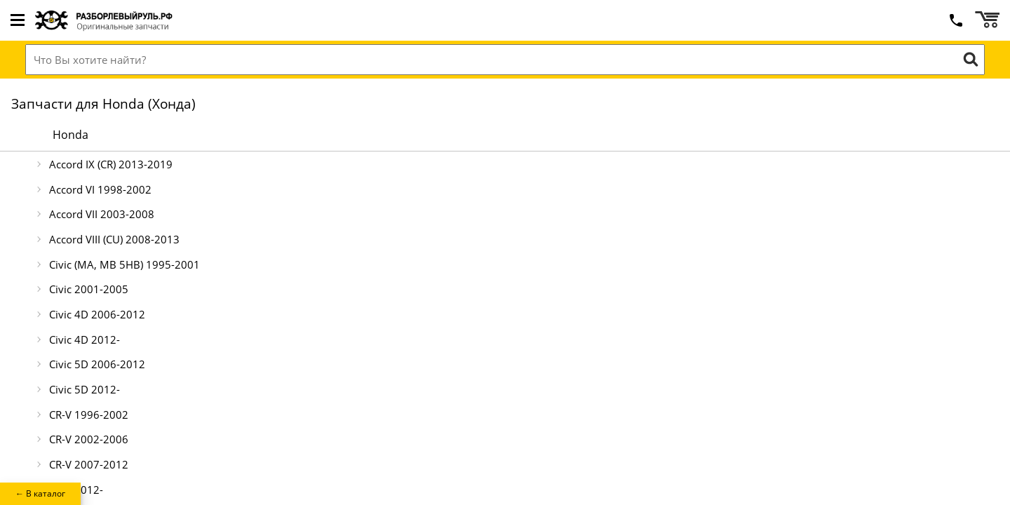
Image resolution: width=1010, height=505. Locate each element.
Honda (70, 134)
